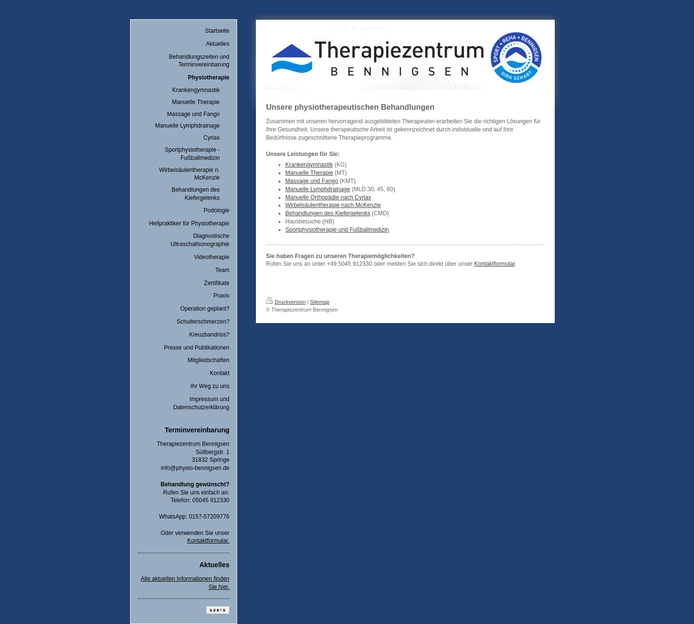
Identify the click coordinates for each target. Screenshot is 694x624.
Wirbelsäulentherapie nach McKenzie (333, 205)
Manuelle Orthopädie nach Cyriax (328, 197)
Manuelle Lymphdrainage (317, 189)
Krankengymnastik (309, 164)
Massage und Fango (311, 181)
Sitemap (319, 302)
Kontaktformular (207, 540)
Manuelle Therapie (309, 172)
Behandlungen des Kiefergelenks (327, 213)
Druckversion (286, 302)
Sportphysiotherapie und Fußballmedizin (337, 229)
